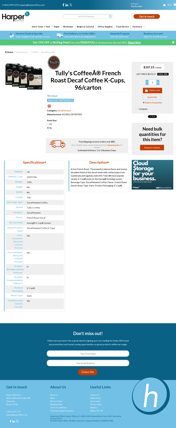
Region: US (94, 411)
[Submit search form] (110, 16)
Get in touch (146, 16)
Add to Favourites (152, 102)
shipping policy (113, 145)
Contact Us (94, 395)
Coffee (34, 52)
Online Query (95, 398)
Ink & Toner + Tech (41, 27)
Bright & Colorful (85, 27)
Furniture (137, 27)
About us (54, 395)
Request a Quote (152, 147)
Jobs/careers (95, 401)
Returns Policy (56, 401)
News (52, 398)
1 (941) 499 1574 (10, 5)
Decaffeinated (48, 52)
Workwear (68, 27)
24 (50, 124)
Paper (57, 27)
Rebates (93, 407)
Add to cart (152, 90)
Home (9, 52)
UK (101, 411)
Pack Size (52, 120)
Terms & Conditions (58, 407)
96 (50, 128)
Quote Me (152, 97)
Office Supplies (105, 27)
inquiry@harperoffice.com (32, 5)
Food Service (122, 27)
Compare (141, 109)
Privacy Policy (96, 404)
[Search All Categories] (88, 16)
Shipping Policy (56, 404)
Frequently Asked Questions (62, 411)
